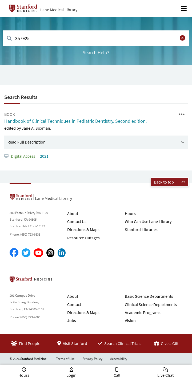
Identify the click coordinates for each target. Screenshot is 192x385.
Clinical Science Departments (151, 304)
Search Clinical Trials (119, 343)
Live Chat (165, 375)
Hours (130, 213)
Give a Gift (166, 343)
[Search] (9, 38)
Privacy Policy (92, 358)
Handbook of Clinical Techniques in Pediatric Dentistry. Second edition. (75, 121)
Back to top (170, 182)
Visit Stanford (72, 343)
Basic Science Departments (149, 296)
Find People (25, 343)
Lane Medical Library (58, 9)
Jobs (71, 320)
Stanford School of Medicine (61, 281)
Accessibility (118, 358)
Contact (74, 304)
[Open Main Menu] (184, 8)
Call (117, 375)
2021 (44, 156)
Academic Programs (143, 312)
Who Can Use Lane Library (148, 221)
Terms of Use (65, 358)
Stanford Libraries (141, 229)
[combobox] (96, 38)
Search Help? (96, 52)
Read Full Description (26, 142)
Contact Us (76, 221)
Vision (130, 320)
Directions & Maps (83, 229)
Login (71, 375)
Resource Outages (83, 237)
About (72, 213)
